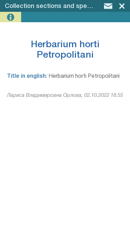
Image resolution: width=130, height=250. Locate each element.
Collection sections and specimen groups (66, 6)
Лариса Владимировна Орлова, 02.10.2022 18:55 (65, 95)
